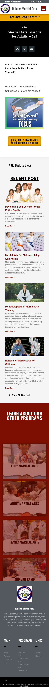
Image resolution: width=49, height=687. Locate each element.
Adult (24, 27)
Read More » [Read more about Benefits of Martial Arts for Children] (10, 388)
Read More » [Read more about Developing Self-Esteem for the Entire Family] (10, 226)
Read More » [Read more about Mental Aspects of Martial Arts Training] (10, 331)
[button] (43, 8)
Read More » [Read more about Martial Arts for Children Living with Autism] (10, 277)
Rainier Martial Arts (24, 8)
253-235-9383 (36, 1)
